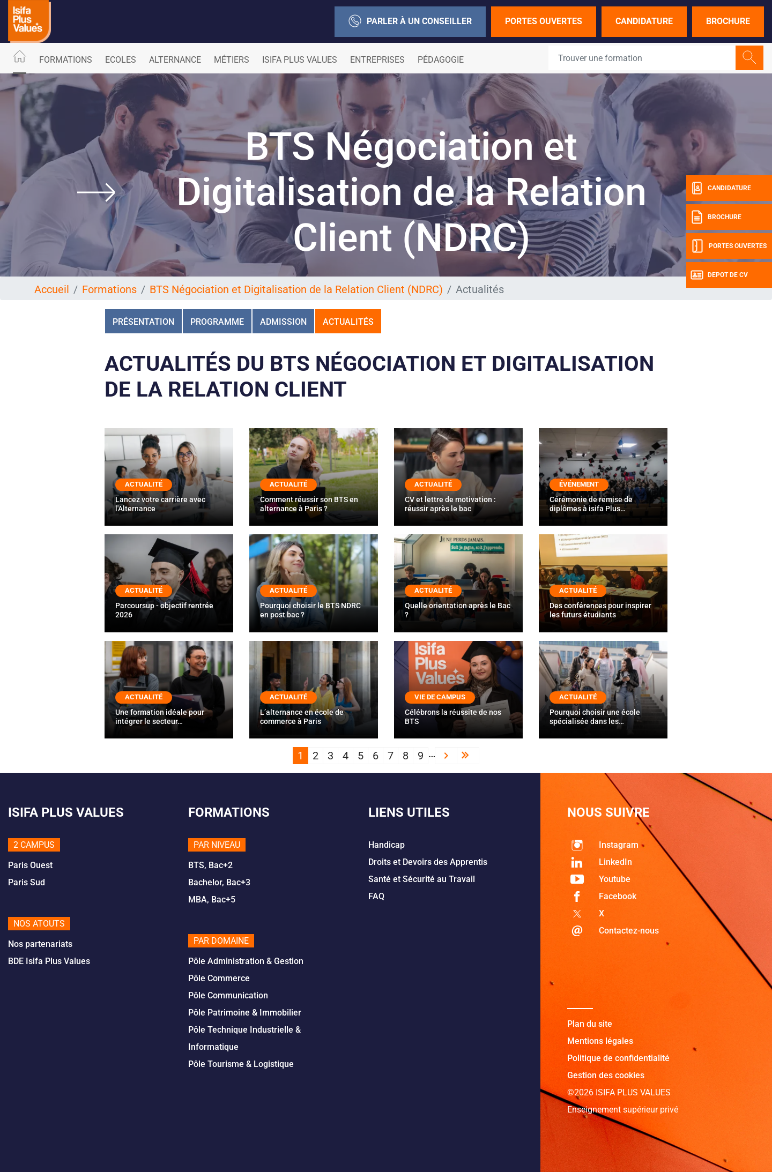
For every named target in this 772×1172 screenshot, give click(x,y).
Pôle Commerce (219, 978)
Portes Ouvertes (543, 21)
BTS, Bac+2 (210, 865)
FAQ (376, 896)
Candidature (644, 21)
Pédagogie (441, 60)
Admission (283, 322)
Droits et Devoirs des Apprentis (427, 862)
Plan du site (589, 1024)
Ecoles (120, 60)
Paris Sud (26, 882)
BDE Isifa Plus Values (49, 961)
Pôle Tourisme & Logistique (241, 1064)
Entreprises (377, 60)
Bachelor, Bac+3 (219, 882)
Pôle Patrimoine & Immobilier (244, 1012)
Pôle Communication (228, 995)
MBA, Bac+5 (211, 899)
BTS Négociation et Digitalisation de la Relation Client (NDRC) (296, 289)
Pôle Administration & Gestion (245, 961)
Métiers (231, 60)
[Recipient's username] (642, 58)
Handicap (386, 845)
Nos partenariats (40, 944)
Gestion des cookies (605, 1075)
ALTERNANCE (175, 60)
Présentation (143, 322)
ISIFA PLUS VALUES (299, 60)
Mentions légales (600, 1041)
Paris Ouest (30, 865)
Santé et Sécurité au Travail (421, 879)
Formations (65, 60)
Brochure (728, 21)
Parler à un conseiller (410, 21)
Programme (217, 322)
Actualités (348, 322)
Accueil (51, 289)
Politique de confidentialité (618, 1058)
